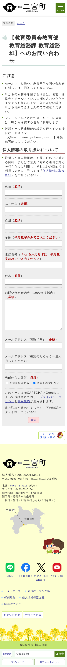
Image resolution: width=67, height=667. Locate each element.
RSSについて (12, 604)
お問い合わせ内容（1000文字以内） (30, 292)
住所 (8, 220)
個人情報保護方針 (33, 597)
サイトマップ (12, 591)
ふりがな (11, 203)
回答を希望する (19, 383)
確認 (33, 420)
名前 (8, 186)
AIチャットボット (49, 662)
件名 (8, 275)
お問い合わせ (12, 614)
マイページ (17, 662)
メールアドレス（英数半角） (25, 339)
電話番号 (11, 254)
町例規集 (9, 597)
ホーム (21, 23)
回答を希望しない (48, 383)
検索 (61, 653)
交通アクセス (33, 614)
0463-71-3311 (19, 485)
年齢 (8, 237)
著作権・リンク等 (39, 591)
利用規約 (24, 401)
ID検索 (7, 653)
